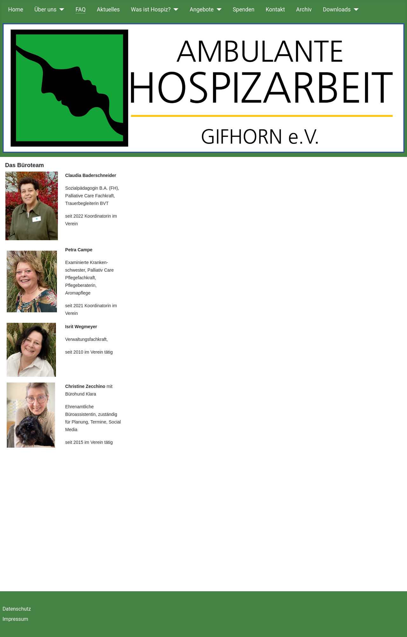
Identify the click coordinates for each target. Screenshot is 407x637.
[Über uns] (61, 9)
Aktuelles (108, 9)
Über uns (45, 9)
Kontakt (275, 9)
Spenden (243, 9)
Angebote (202, 9)
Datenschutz (17, 609)
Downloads (336, 9)
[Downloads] (355, 9)
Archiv (304, 9)
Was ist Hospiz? (151, 9)
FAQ (81, 9)
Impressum (15, 619)
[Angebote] (218, 9)
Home (15, 9)
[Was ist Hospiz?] (175, 9)
